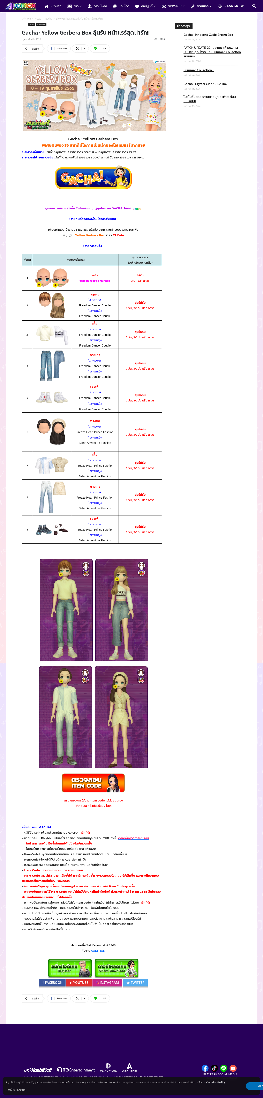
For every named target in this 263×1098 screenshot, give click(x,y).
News (38, 18)
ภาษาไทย (10, 1090)
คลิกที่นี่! (145, 902)
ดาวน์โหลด (97, 6)
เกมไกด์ (121, 6)
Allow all (239, 1083)
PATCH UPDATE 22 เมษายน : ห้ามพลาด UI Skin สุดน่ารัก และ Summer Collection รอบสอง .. (212, 51)
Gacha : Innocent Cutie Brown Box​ (208, 35)
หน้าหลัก (53, 6)
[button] (254, 6)
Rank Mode (231, 6)
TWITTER (138, 982)
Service (173, 6)
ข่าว (74, 6)
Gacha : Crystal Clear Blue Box (205, 84)
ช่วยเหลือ (201, 6)
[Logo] (23, 6)
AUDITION (98, 950)
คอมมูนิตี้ (145, 6)
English (21, 1090)
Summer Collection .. (198, 70)
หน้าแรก (26, 18)
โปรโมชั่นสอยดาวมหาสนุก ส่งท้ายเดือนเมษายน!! (209, 99)
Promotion (41, 24)
